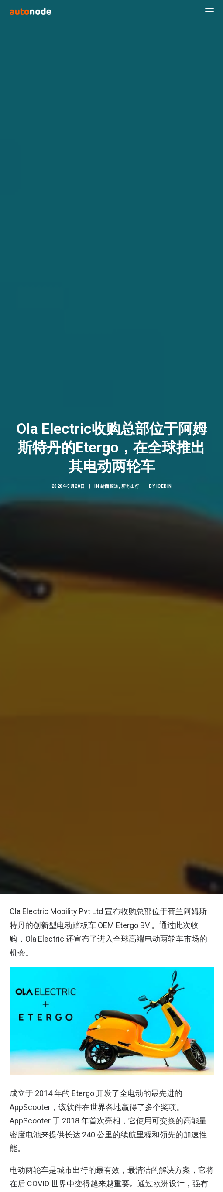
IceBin (164, 468)
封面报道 (109, 468)
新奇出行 (130, 468)
